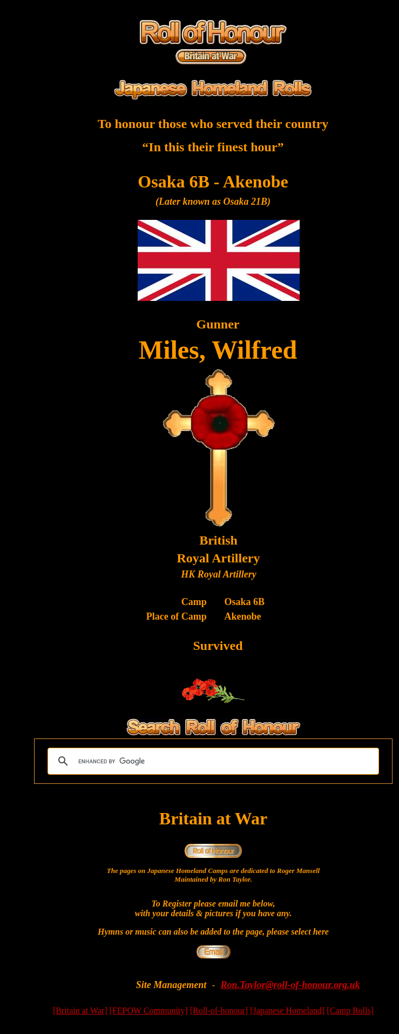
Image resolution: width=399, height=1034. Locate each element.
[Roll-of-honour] (219, 1010)
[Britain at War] (80, 1010)
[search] (211, 761)
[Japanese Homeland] (287, 1010)
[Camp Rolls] (350, 1010)
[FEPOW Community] (149, 1010)
